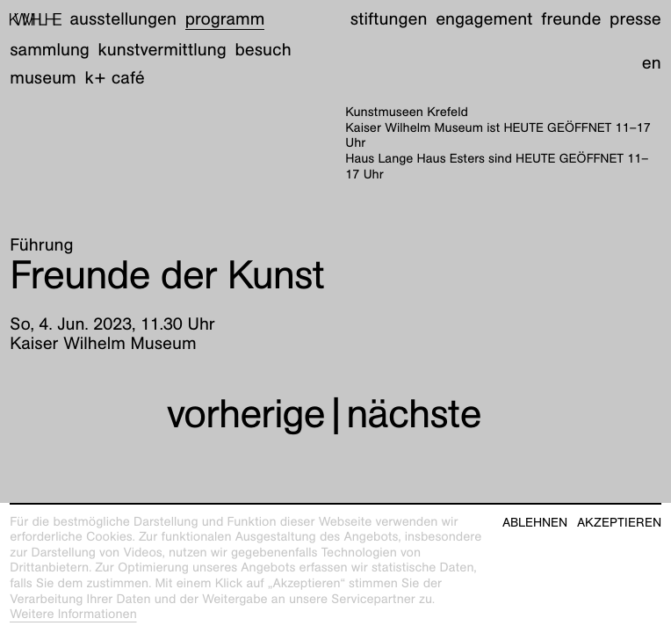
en (651, 63)
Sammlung (50, 50)
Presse (635, 19)
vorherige (246, 413)
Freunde (571, 19)
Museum (43, 78)
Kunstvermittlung (162, 50)
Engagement (484, 19)
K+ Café (115, 78)
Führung (41, 245)
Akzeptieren (619, 522)
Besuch (262, 50)
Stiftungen (389, 19)
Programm (225, 19)
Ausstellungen (123, 19)
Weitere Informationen (73, 614)
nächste (413, 413)
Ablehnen (534, 522)
